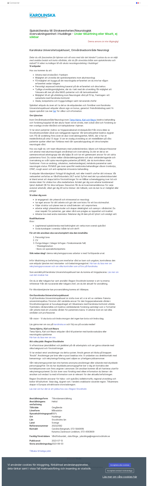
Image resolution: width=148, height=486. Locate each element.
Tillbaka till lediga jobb (40, 451)
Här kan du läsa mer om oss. (42, 337)
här (54, 111)
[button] (138, 3)
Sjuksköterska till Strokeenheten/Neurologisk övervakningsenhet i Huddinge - (73, 34)
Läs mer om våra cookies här (119, 476)
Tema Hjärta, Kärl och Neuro (82, 120)
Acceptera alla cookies (119, 465)
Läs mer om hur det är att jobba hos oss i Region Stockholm (58, 389)
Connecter (14, 3)
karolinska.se (60, 324)
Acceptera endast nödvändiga (119, 471)
